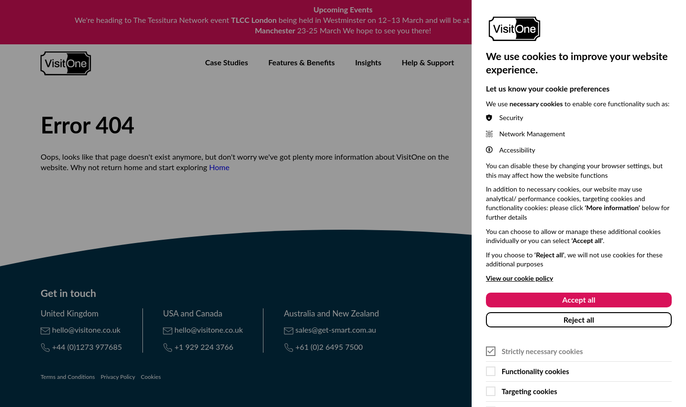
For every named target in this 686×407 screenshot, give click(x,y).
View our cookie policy (519, 278)
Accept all (578, 299)
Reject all (579, 319)
